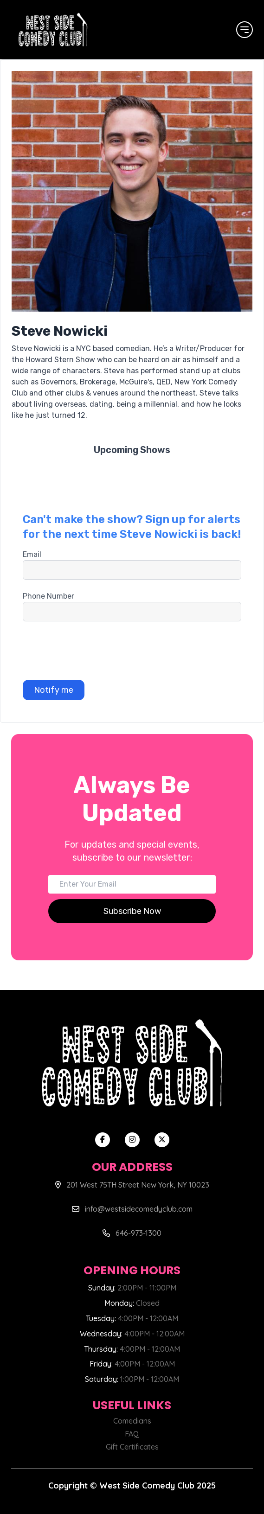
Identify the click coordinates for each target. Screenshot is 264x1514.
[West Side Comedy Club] (53, 29)
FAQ (132, 1433)
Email (32, 554)
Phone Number (48, 596)
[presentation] (93, 650)
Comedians (132, 1420)
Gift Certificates (132, 1446)
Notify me (53, 690)
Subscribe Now (132, 911)
